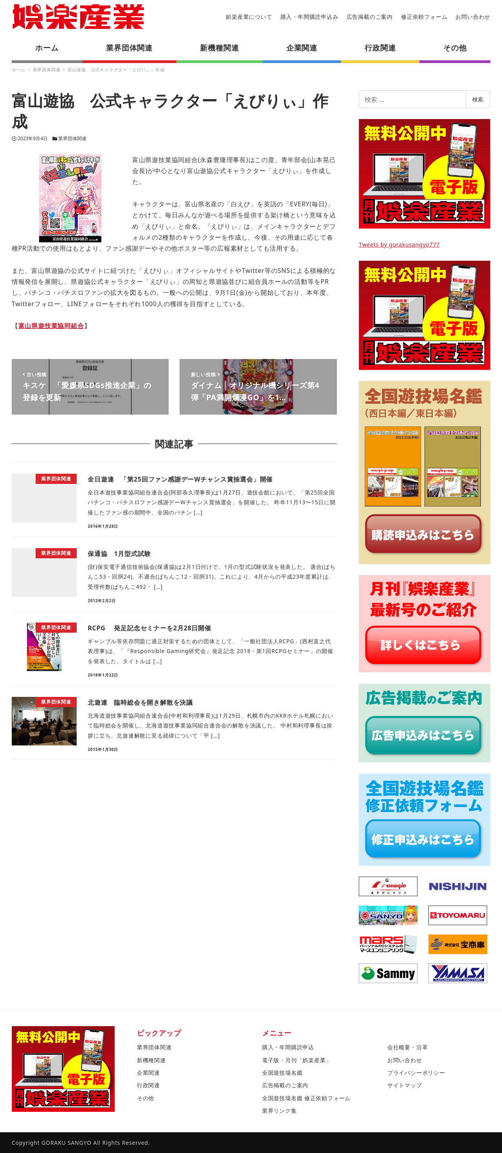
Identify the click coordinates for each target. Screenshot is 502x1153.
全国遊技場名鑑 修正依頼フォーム (306, 1098)
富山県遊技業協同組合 (51, 325)
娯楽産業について (249, 16)
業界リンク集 (279, 1110)
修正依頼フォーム (424, 16)
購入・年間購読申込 (288, 1047)
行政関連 (148, 1085)
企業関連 (148, 1072)
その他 (145, 1098)
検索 (477, 99)
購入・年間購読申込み (309, 16)
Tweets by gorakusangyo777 (399, 244)
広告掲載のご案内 (370, 16)
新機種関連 (151, 1060)
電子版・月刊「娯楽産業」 (297, 1060)
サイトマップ (404, 1085)
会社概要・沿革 (407, 1047)
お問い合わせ (472, 16)
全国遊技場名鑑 (282, 1072)
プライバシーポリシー (416, 1072)
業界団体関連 (72, 138)
